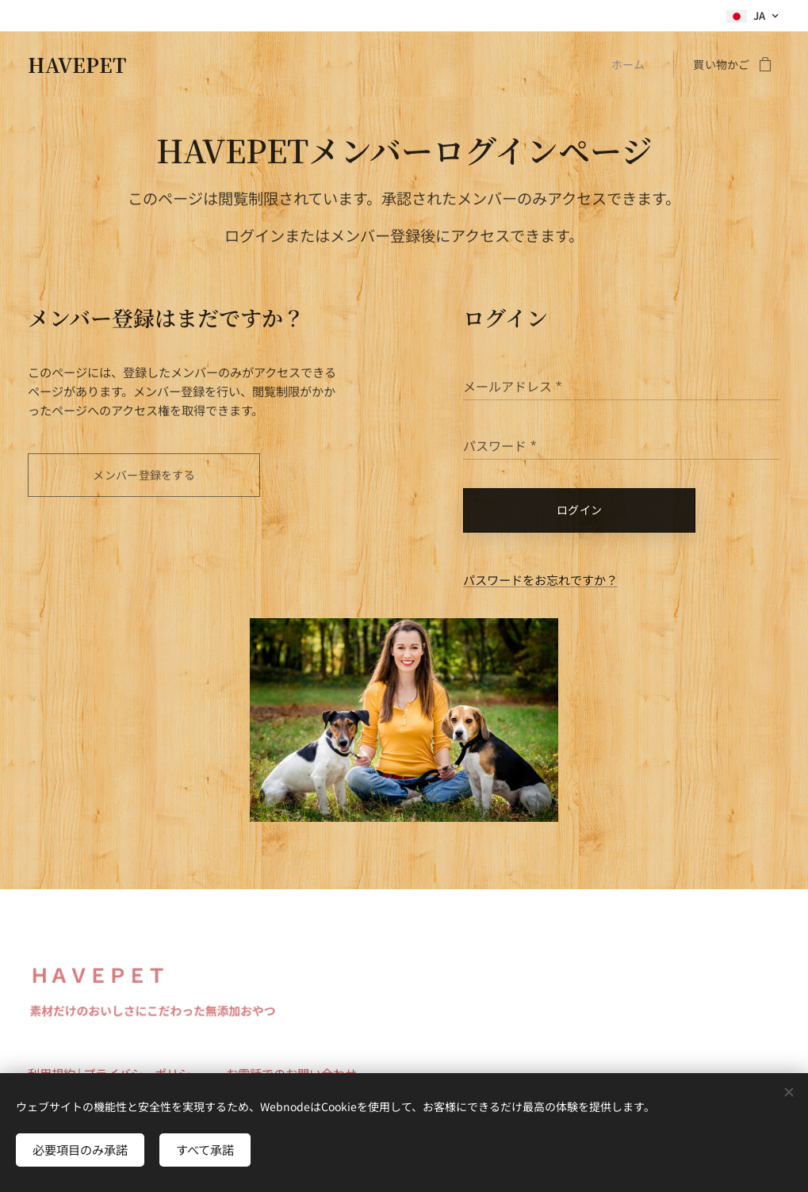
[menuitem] (632, 64)
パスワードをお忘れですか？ (540, 579)
